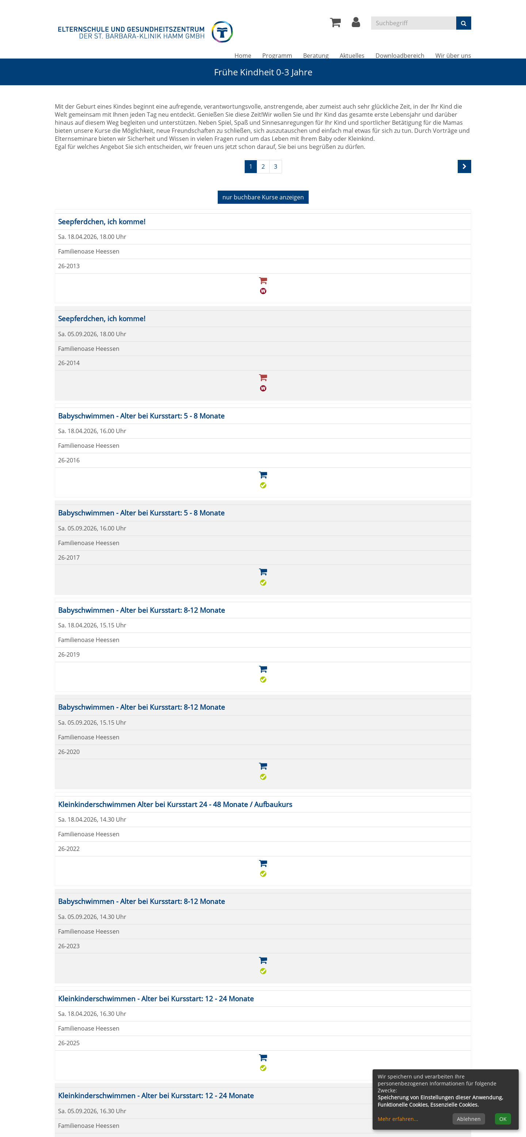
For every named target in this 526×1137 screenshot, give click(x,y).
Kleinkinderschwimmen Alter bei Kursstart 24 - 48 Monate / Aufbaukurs (175, 804)
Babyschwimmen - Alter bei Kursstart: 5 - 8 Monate (141, 416)
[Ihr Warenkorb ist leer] (335, 24)
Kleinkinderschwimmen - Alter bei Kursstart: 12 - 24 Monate (156, 998)
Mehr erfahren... (398, 1118)
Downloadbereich (400, 56)
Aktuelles (352, 56)
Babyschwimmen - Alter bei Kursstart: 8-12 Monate (141, 610)
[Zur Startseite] (146, 30)
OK (503, 1118)
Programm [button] (277, 56)
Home (243, 56)
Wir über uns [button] (453, 56)
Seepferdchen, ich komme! (101, 221)
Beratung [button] (316, 56)
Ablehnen (469, 1118)
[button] (356, 24)
